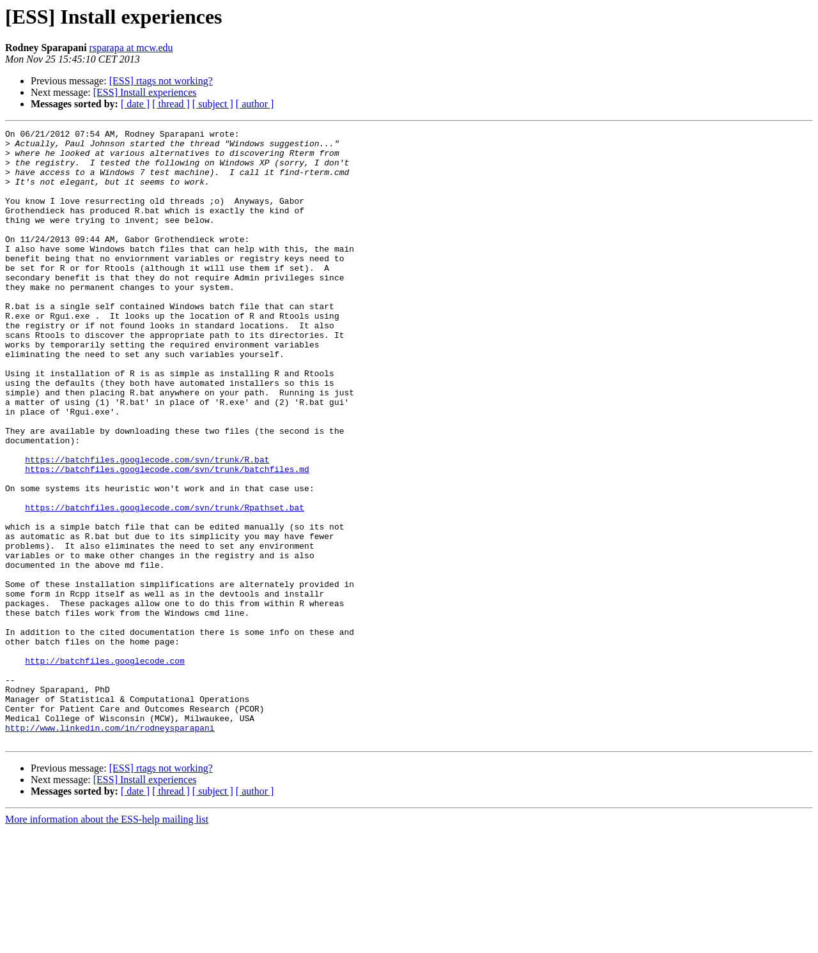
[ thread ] (171, 103)
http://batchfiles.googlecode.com (105, 768)
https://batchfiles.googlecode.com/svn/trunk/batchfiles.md (167, 538)
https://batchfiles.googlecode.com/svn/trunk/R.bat (147, 526)
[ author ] (255, 103)
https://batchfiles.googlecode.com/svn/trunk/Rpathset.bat (164, 584)
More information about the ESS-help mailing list (106, 941)
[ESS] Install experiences (145, 92)
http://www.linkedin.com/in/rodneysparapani (110, 848)
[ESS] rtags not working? (161, 80)
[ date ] (135, 103)
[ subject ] (212, 103)
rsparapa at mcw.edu (131, 47)
